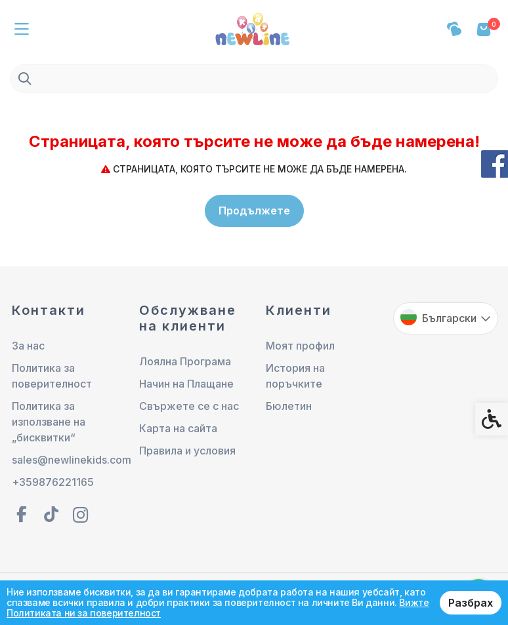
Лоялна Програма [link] (185, 361)
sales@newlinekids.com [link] (64, 459)
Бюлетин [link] (289, 406)
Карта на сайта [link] (178, 428)
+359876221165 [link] (53, 482)
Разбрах (470, 602)
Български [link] (449, 318)
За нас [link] (28, 345)
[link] (254, 27)
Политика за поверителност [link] (52, 375)
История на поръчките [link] (295, 375)
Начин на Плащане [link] (186, 383)
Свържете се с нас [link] (189, 406)
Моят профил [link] (300, 345)
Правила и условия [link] (187, 450)
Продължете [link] (254, 210)
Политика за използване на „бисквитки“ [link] (48, 421)
